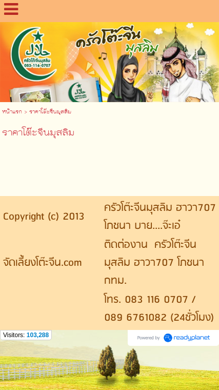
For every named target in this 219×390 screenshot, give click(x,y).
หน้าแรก (12, 112)
